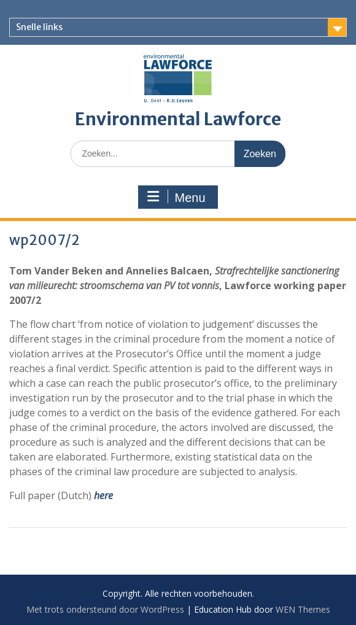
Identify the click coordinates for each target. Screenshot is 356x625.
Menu (176, 197)
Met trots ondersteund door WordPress (105, 609)
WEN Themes (303, 609)
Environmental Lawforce (178, 119)
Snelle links (39, 27)
